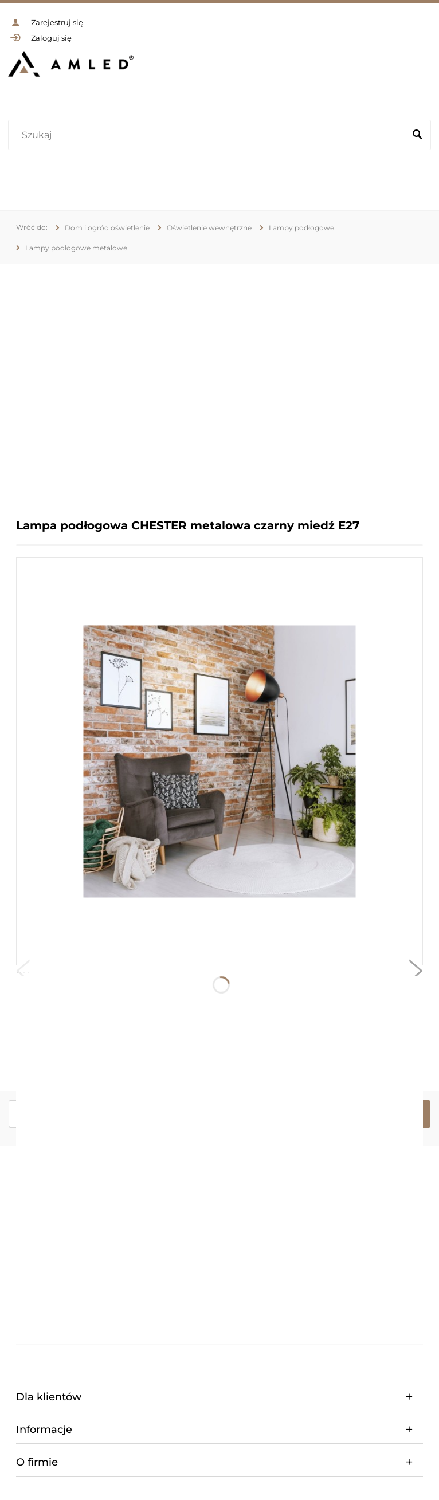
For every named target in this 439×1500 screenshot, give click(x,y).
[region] (219, 382)
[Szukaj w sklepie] (209, 135)
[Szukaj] (417, 135)
